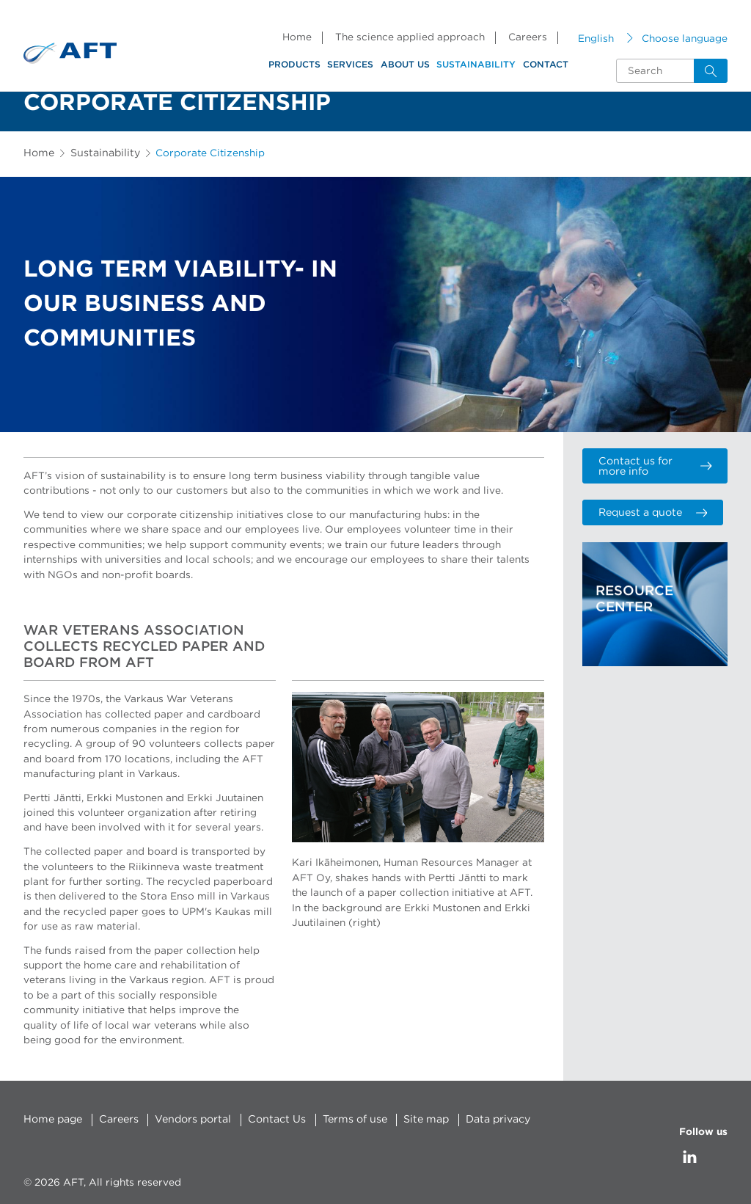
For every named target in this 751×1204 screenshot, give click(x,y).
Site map (416, 1119)
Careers (527, 37)
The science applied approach (410, 37)
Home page (52, 1119)
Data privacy (487, 1119)
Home (297, 37)
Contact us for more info (654, 465)
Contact (545, 64)
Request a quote (649, 510)
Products (294, 64)
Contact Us (270, 1119)
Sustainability (476, 64)
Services (350, 64)
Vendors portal (190, 1119)
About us (405, 64)
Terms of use (346, 1119)
